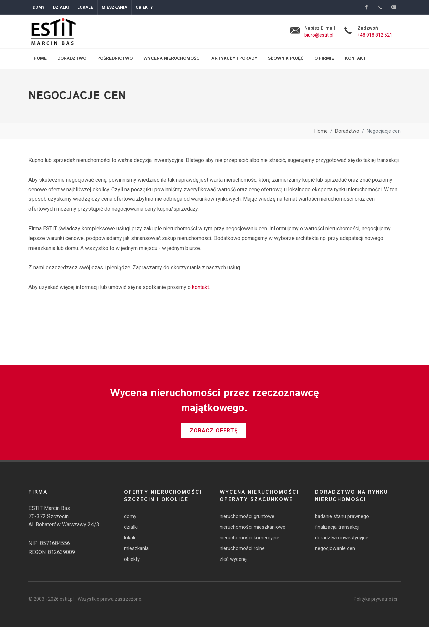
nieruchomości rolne (242, 548)
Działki (61, 7)
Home (321, 131)
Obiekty (144, 7)
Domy (39, 7)
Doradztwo (347, 131)
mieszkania (136, 548)
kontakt (200, 287)
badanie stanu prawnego (342, 516)
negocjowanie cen (335, 548)
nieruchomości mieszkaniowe (252, 527)
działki (131, 527)
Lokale (85, 7)
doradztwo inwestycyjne (341, 538)
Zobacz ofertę (214, 430)
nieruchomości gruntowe (247, 516)
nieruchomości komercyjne (249, 538)
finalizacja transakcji (337, 527)
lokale (130, 538)
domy (130, 516)
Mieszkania (114, 7)
